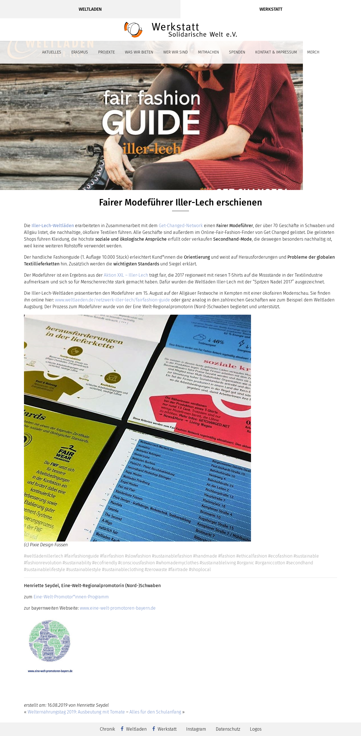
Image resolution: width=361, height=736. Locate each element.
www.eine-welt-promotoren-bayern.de (118, 608)
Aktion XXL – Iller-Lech (126, 275)
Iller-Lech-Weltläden (53, 225)
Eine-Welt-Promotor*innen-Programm (72, 596)
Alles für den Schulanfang (155, 712)
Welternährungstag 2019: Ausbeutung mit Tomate (76, 712)
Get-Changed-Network (181, 225)
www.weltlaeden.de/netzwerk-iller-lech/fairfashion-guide (112, 300)
